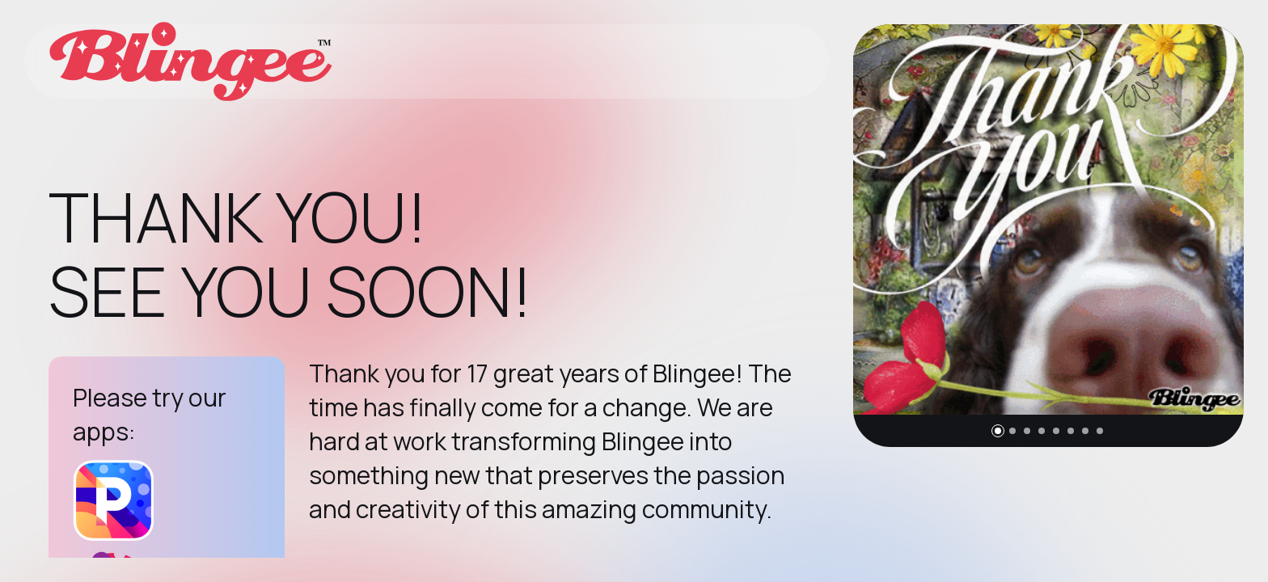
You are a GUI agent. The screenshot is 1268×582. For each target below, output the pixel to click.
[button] (998, 431)
